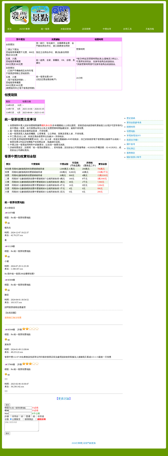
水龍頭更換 (66, 29)
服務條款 (131, 153)
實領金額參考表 (134, 122)
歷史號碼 (131, 118)
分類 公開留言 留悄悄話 (20, 419)
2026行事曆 (77, 445)
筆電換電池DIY (134, 135)
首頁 (9, 29)
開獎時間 (131, 127)
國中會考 (131, 144)
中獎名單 (107, 29)
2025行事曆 (24, 29)
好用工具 (127, 29)
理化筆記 (131, 148)
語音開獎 (86, 29)
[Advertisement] (143, 76)
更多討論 (63, 398)
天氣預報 (150, 29)
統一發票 (45, 29)
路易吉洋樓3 (132, 140)
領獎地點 (131, 131)
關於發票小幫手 (134, 157)
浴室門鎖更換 (89, 445)
